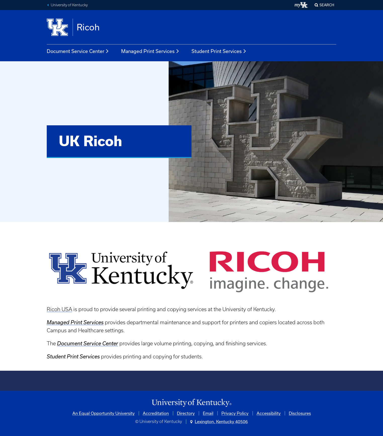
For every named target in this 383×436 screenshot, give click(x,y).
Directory (186, 413)
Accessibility (269, 413)
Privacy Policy (235, 413)
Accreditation (156, 413)
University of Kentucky (69, 5)
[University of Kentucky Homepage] (191, 403)
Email (208, 413)
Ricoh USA (59, 309)
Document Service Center (78, 51)
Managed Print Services (150, 51)
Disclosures (300, 413)
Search (326, 5)
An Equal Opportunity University (103, 413)
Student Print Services (219, 51)
